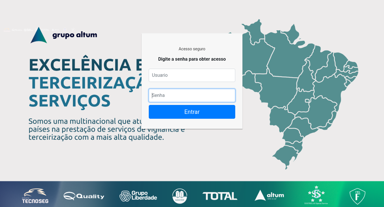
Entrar (192, 111)
